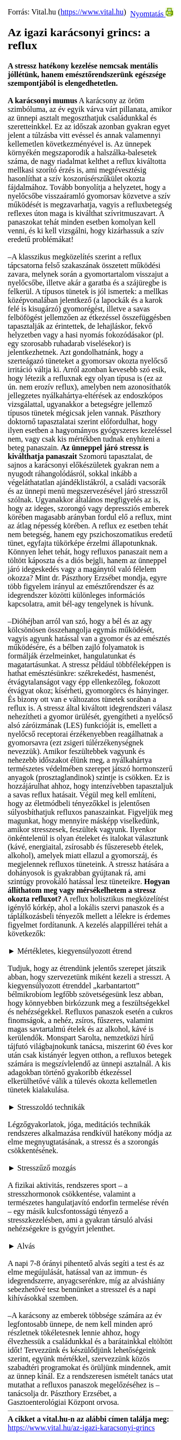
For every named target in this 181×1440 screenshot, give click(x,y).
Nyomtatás (151, 14)
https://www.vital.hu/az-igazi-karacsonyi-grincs (81, 1428)
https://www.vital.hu (92, 12)
